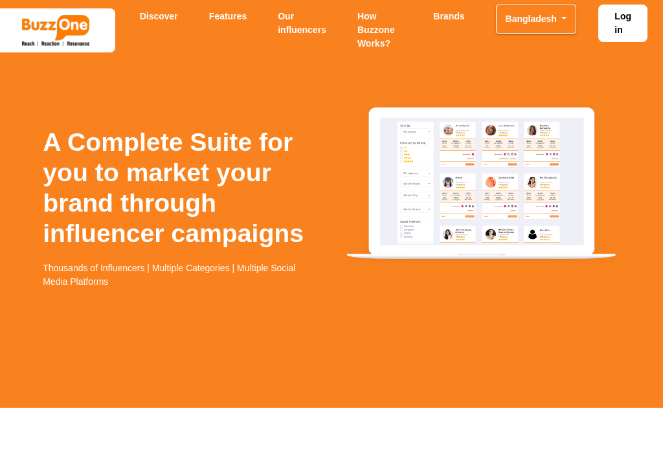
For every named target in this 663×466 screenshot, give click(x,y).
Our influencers (302, 23)
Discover (159, 16)
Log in (622, 23)
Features (228, 16)
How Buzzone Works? (376, 30)
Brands (448, 16)
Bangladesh (532, 19)
